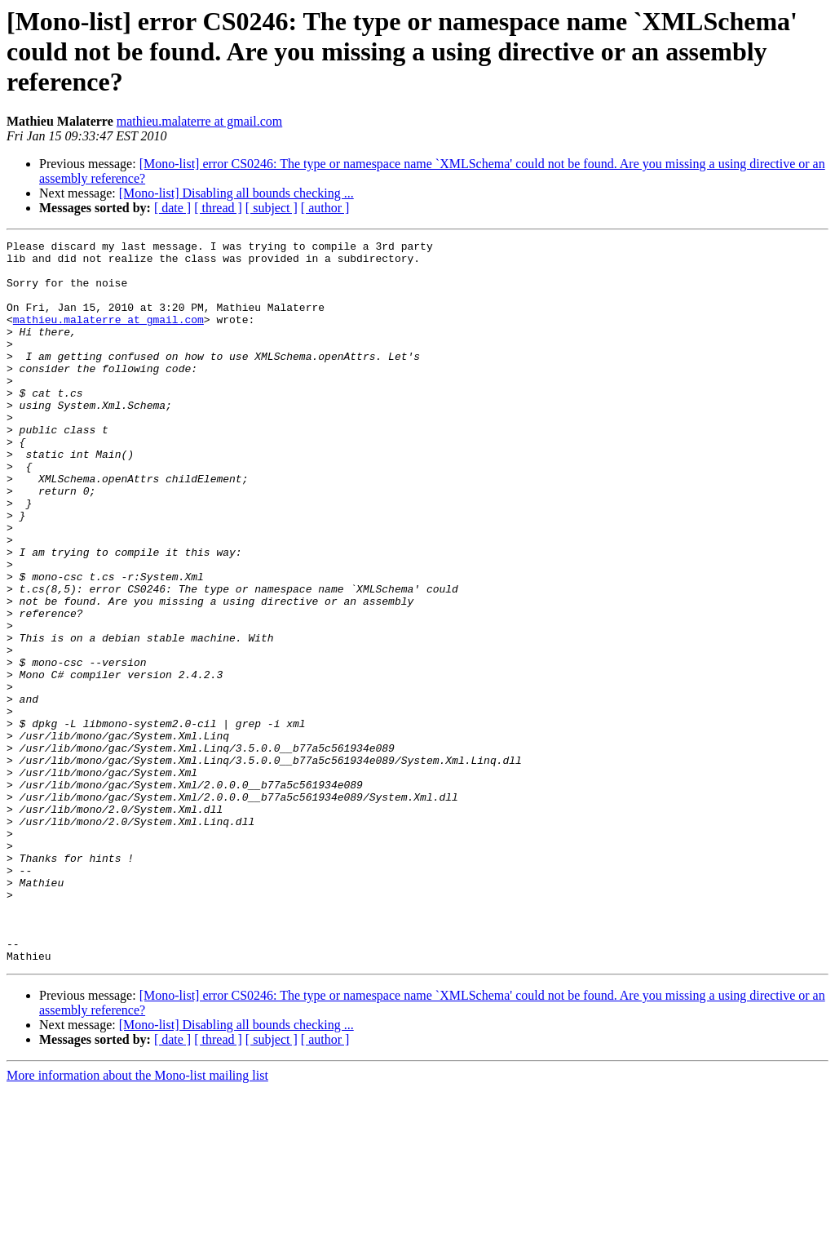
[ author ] (325, 208)
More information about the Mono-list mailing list (137, 1220)
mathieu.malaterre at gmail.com (199, 121)
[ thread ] (218, 208)
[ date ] (172, 208)
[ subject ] (271, 208)
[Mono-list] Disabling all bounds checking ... (236, 193)
